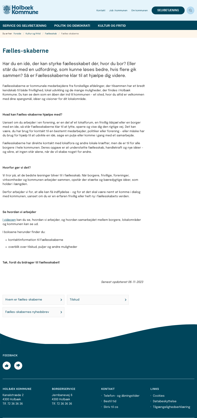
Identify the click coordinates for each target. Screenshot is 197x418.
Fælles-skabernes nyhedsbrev (27, 312)
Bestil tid (110, 401)
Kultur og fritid (112, 25)
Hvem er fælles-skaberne (23, 299)
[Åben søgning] (190, 10)
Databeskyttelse (165, 401)
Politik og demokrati (72, 25)
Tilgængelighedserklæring (171, 407)
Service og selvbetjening (24, 25)
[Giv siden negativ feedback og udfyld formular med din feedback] (18, 366)
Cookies (158, 395)
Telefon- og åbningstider (121, 395)
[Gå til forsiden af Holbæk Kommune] (47, 10)
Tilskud (74, 299)
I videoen (9, 220)
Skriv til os (111, 407)
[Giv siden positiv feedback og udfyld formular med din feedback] (7, 366)
